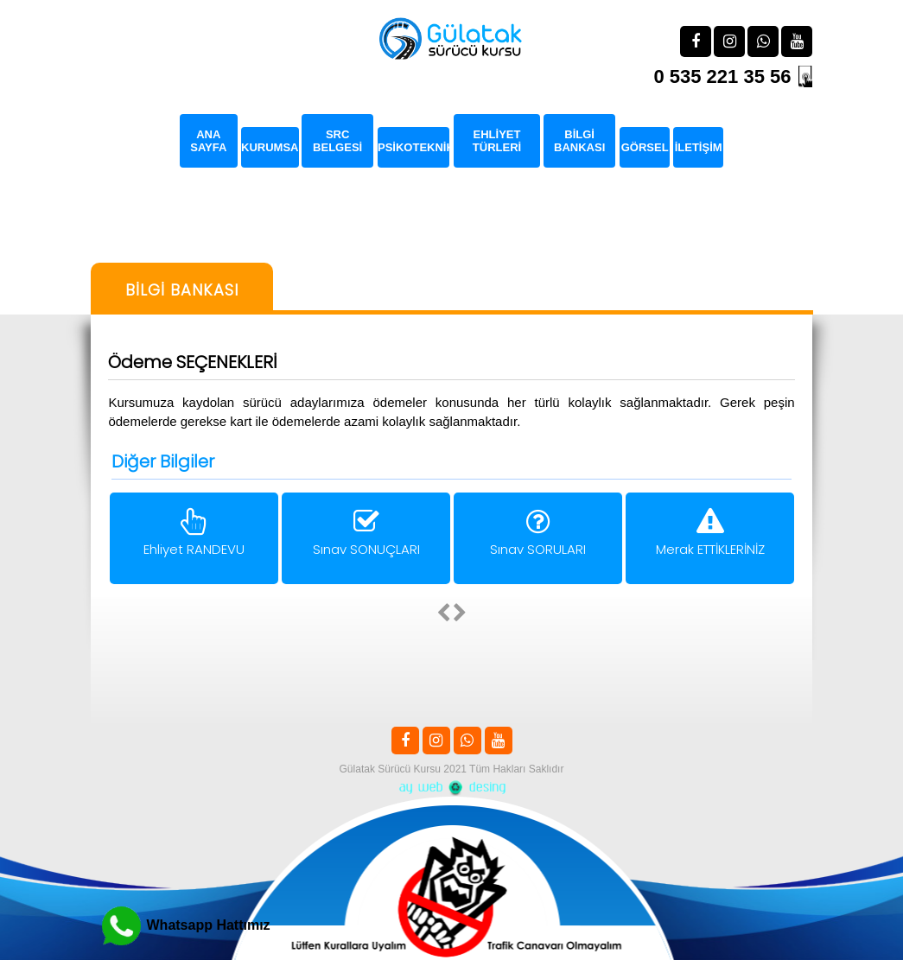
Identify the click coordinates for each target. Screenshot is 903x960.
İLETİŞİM (698, 147)
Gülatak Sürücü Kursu (390, 769)
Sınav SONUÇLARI (366, 535)
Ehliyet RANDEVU (194, 535)
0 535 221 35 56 (722, 76)
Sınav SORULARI (538, 535)
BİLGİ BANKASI (579, 141)
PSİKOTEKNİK (413, 147)
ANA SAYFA (208, 141)
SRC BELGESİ (338, 141)
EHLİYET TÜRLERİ (496, 141)
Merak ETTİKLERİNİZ (709, 535)
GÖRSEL (644, 147)
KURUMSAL (270, 147)
